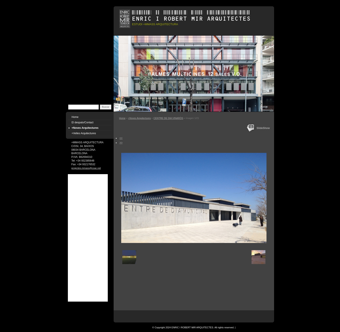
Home (122, 118)
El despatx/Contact (82, 122)
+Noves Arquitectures (139, 118)
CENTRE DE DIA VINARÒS (168, 118)
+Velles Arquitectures (84, 133)
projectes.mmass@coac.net (86, 168)
